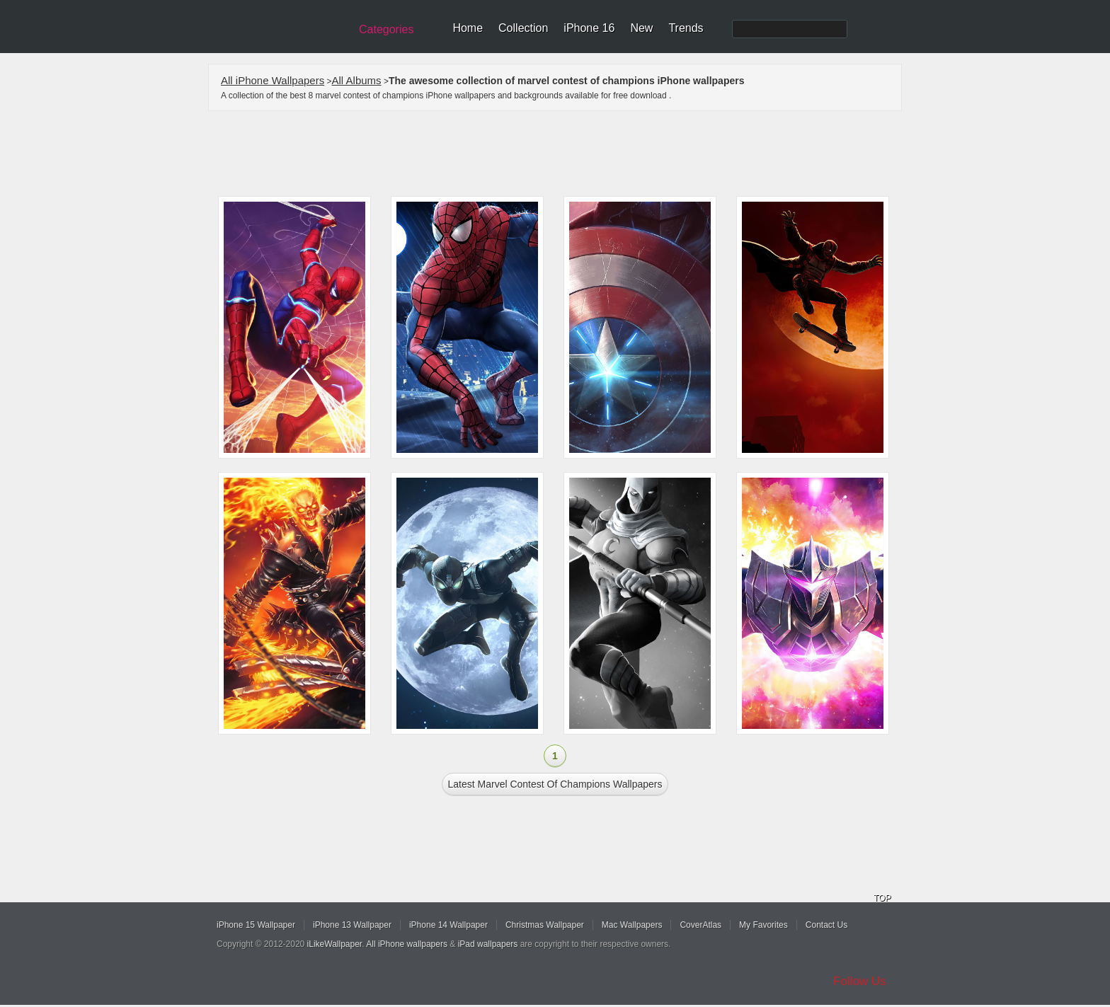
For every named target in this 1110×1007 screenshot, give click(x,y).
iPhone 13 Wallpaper (352, 925)
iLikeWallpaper (334, 944)
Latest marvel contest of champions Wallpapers (555, 784)
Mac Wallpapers (632, 925)
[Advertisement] (564, 153)
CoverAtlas (700, 925)
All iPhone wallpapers (406, 944)
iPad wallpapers (488, 944)
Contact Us (826, 925)
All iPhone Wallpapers (272, 80)
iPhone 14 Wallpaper (448, 925)
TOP (882, 898)
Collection (523, 28)
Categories (386, 29)
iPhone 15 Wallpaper (256, 925)
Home (467, 28)
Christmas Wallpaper (544, 925)
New (641, 28)
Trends (685, 28)
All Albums (357, 80)
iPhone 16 (588, 28)
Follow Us (859, 981)
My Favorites (763, 925)
